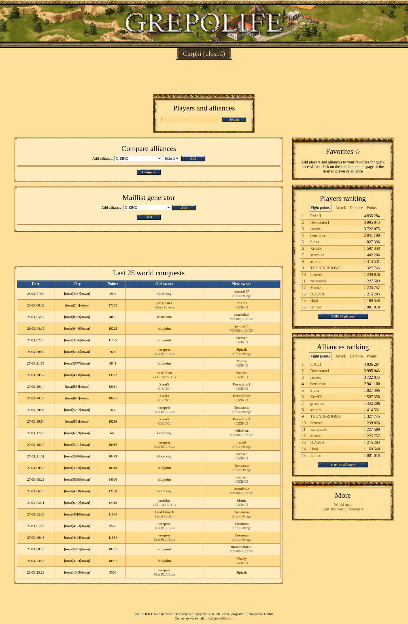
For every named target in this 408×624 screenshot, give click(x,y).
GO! (149, 217)
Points (372, 208)
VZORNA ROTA (242, 319)
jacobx (315, 229)
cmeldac (164, 500)
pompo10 (241, 326)
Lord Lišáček (164, 512)
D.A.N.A (317, 294)
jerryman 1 (164, 303)
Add (193, 159)
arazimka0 (242, 315)
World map (343, 504)
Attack (340, 208)
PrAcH (242, 303)
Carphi (192, 53)
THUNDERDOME (325, 268)
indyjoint (164, 329)
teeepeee (164, 350)
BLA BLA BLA (164, 354)
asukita (316, 261)
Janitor (315, 307)
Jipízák (241, 350)
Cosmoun (242, 524)
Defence (356, 208)
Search (234, 120)
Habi (314, 301)
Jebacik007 (164, 317)
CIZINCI (241, 307)
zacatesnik (318, 281)
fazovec (241, 338)
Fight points (320, 208)
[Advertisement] (204, 77)
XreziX (164, 384)
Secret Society (164, 516)
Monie (241, 500)
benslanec (318, 235)
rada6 (241, 442)
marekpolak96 (241, 547)
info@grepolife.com (219, 618)
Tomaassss (241, 408)
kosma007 (241, 291)
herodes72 (241, 489)
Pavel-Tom (164, 373)
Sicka (314, 242)
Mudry (242, 361)
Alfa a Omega (241, 296)
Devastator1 (241, 384)
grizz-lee (317, 255)
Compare (149, 172)
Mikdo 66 (241, 431)
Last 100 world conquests (342, 509)
